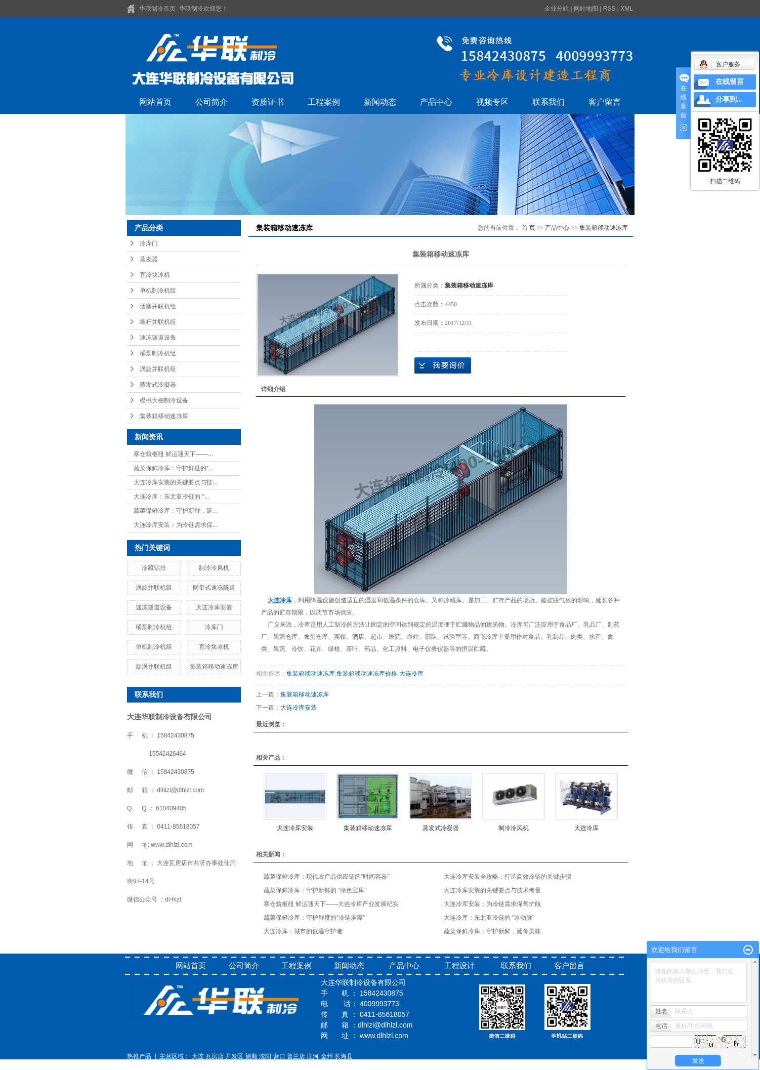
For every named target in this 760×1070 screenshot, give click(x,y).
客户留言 (604, 102)
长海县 (343, 1056)
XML (626, 8)
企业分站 (556, 8)
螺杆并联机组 (158, 321)
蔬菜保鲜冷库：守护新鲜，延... (176, 510)
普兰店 (296, 1056)
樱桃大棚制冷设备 (164, 400)
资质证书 (267, 102)
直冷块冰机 (155, 274)
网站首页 (155, 102)
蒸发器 (149, 259)
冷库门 (149, 243)
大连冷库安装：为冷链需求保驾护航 (492, 904)
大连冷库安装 (214, 607)
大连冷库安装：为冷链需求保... (176, 524)
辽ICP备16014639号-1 (157, 1065)
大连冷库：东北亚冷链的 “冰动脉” (489, 917)
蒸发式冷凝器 (158, 384)
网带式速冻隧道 (214, 587)
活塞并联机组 (158, 306)
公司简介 (211, 102)
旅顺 (251, 1056)
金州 (327, 1056)
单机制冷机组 (158, 290)
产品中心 (436, 102)
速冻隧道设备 (158, 337)
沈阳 (265, 1056)
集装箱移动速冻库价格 (366, 673)
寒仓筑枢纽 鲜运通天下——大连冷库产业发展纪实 (331, 904)
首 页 (528, 227)
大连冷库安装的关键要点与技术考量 (492, 890)
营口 (279, 1056)
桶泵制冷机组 (158, 353)
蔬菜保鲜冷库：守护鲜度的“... (174, 468)
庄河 (313, 1056)
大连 (198, 1056)
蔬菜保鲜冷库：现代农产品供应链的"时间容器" (327, 876)
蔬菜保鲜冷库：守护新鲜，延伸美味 (492, 931)
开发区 (234, 1056)
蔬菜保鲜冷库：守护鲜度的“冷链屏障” (314, 917)
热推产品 (139, 1056)
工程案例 (324, 102)
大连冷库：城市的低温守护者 (303, 931)
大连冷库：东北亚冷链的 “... (171, 496)
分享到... (728, 99)
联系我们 (548, 102)
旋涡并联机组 (154, 666)
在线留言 (729, 82)
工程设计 (459, 965)
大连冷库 (411, 673)
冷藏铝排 (154, 567)
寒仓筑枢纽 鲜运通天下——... (173, 454)
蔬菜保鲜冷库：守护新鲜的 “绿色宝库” (315, 890)
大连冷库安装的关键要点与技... (176, 482)
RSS (609, 8)
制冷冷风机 (214, 567)
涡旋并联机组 (158, 369)
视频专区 (492, 102)
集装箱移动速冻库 (164, 416)
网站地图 (586, 8)
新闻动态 (380, 102)
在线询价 (442, 365)
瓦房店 (214, 1056)
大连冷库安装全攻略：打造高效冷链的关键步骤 (507, 876)
